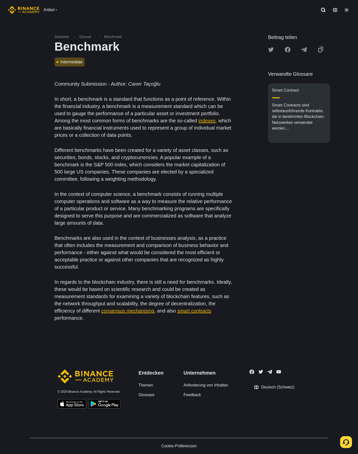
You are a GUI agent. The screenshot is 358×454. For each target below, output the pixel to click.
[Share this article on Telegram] (304, 50)
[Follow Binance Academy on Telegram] (269, 372)
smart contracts (194, 311)
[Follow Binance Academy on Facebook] (251, 371)
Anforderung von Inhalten (205, 385)
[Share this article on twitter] (271, 50)
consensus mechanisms (127, 311)
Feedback (192, 395)
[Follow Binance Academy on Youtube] (278, 371)
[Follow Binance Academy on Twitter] (260, 372)
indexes (207, 120)
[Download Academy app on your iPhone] (72, 404)
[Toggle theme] (346, 10)
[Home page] (24, 10)
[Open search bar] (321, 9)
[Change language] (335, 9)
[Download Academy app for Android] (104, 404)
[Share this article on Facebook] (288, 50)
